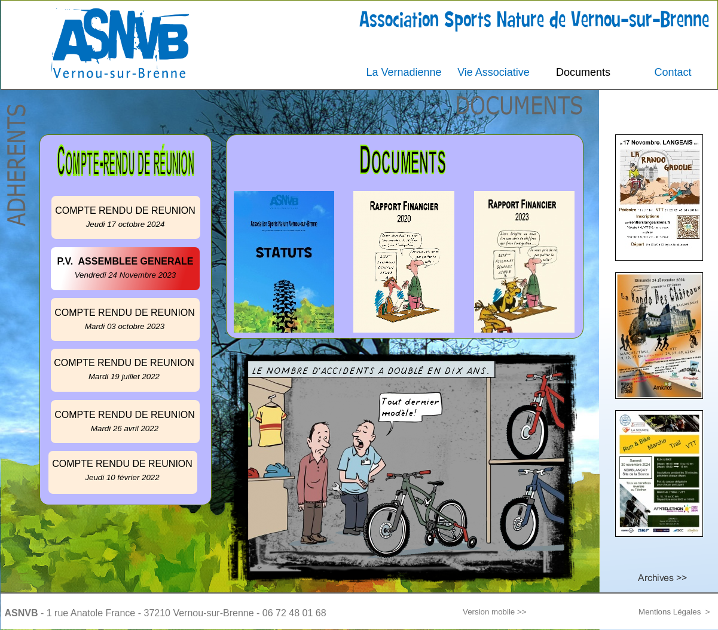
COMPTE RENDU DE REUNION (122, 464)
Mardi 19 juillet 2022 (124, 376)
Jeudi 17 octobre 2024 (125, 224)
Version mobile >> (494, 611)
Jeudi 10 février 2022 (122, 477)
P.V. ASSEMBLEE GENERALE (125, 261)
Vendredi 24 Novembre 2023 (125, 275)
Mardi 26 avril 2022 (124, 428)
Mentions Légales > (674, 611)
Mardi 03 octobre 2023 (124, 326)
